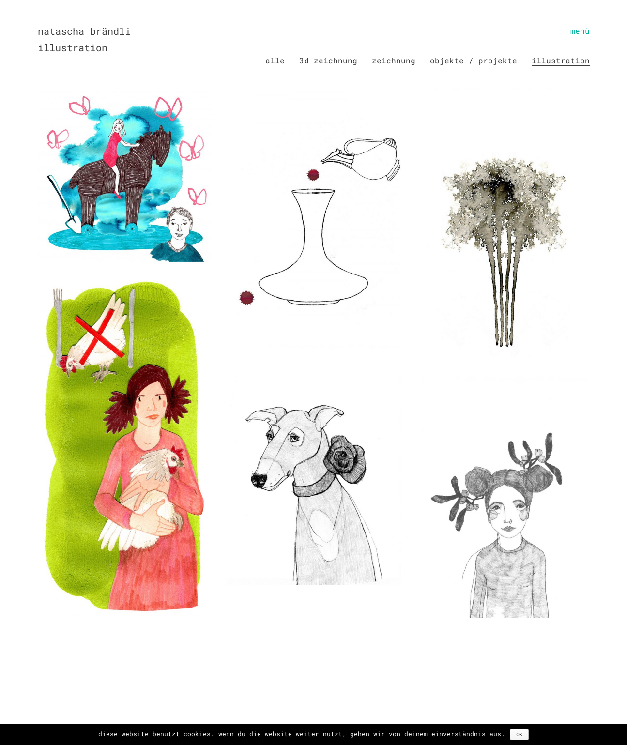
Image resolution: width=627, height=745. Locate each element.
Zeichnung (393, 60)
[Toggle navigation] (580, 31)
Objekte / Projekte (473, 60)
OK (519, 734)
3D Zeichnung (328, 60)
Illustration (561, 60)
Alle (275, 60)
